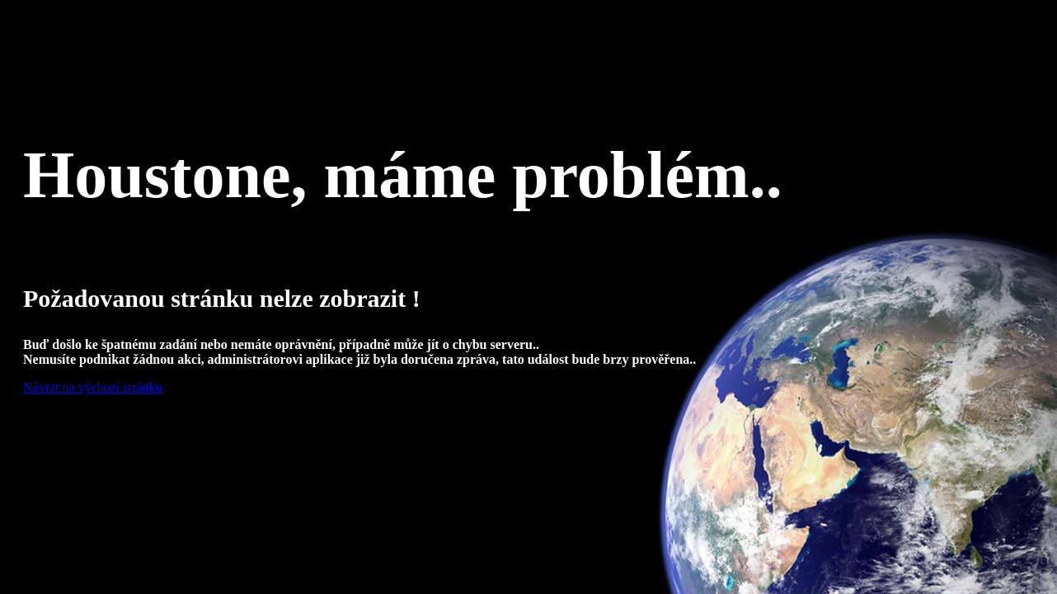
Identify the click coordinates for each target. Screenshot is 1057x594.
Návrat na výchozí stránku (92, 387)
